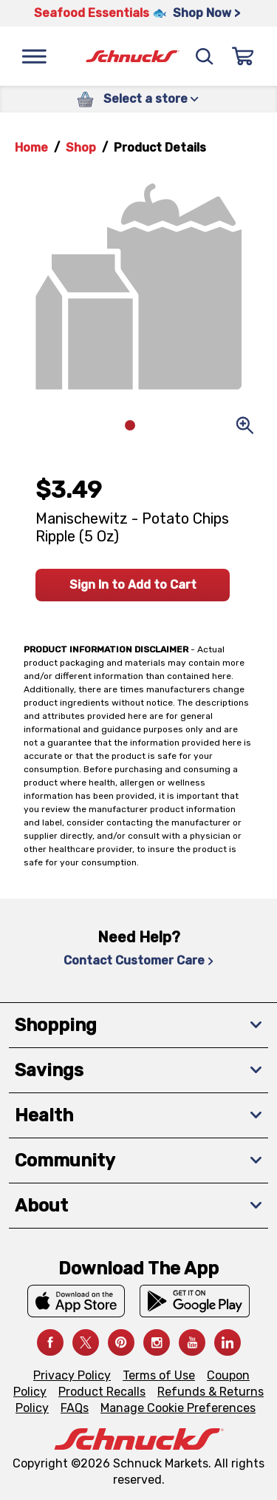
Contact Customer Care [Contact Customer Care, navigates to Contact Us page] (138, 960)
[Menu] (34, 56)
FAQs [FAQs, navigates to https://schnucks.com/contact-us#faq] (75, 1408)
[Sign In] (243, 56)
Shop (81, 148)
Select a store (151, 99)
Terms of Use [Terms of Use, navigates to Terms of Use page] (159, 1375)
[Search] (204, 56)
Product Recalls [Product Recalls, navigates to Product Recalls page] (102, 1392)
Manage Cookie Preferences (178, 1408)
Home (31, 148)
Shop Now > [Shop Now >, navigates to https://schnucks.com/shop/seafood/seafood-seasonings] (206, 13)
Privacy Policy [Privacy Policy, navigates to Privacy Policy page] (72, 1375)
